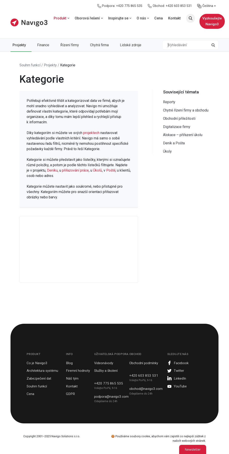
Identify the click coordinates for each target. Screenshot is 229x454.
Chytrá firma (99, 45)
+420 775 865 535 (108, 383)
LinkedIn (180, 378)
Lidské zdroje (130, 45)
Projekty (19, 45)
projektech (91, 133)
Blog (69, 363)
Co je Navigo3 (37, 363)
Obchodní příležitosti (179, 118)
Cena (30, 394)
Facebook (181, 363)
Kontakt (72, 386)
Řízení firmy (69, 45)
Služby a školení (106, 371)
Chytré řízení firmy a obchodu (185, 110)
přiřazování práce (75, 170)
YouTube (180, 386)
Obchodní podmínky (143, 363)
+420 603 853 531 (143, 376)
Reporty (169, 102)
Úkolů (97, 170)
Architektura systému (42, 371)
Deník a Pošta (174, 143)
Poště (110, 170)
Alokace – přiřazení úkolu (182, 135)
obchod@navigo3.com (146, 389)
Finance (43, 45)
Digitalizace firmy (176, 127)
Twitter (179, 371)
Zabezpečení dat (39, 378)
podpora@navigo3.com (111, 397)
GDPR (70, 394)
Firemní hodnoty (78, 371)
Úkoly (167, 151)
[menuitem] (206, 6)
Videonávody (103, 363)
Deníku (52, 170)
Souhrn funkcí (37, 386)
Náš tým (72, 378)
